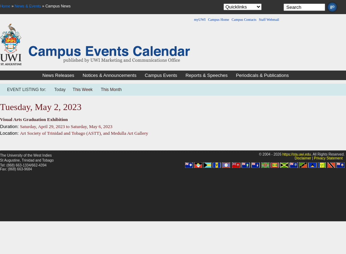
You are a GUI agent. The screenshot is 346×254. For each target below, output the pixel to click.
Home (5, 6)
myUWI (199, 20)
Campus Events (161, 75)
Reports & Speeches (206, 75)
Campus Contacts (244, 20)
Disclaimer (302, 158)
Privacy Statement (328, 158)
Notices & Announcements (109, 75)
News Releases (58, 75)
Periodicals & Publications (262, 75)
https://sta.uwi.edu (296, 154)
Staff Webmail (269, 20)
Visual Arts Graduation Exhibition (34, 119)
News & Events (28, 6)
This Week (83, 89)
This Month (111, 89)
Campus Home (218, 20)
